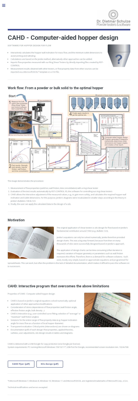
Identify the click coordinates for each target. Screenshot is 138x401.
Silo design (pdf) (50, 364)
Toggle (5, 5)
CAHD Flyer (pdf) (21, 364)
